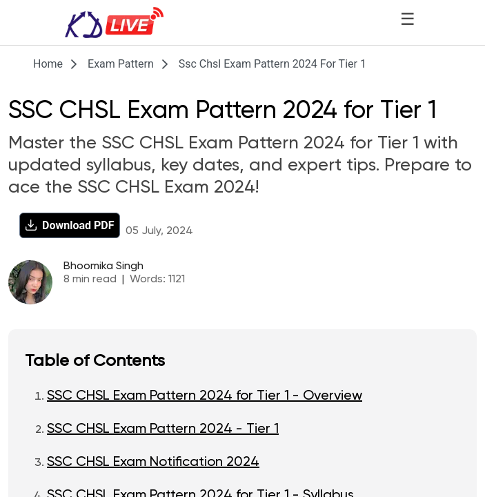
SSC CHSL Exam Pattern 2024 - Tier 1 (163, 429)
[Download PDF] (69, 225)
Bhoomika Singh (103, 266)
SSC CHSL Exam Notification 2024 (153, 462)
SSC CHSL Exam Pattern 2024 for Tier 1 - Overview (204, 396)
